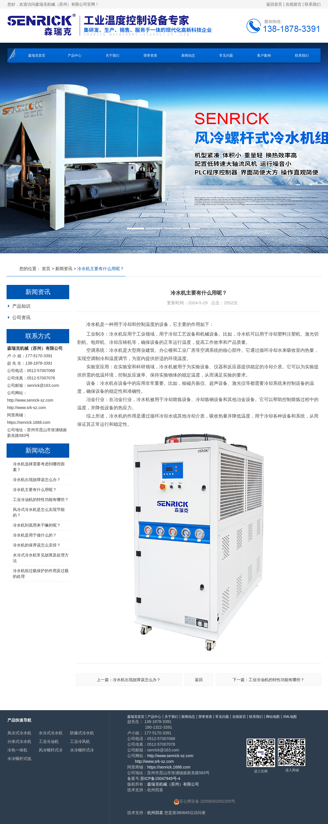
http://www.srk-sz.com (26, 407)
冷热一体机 (17, 750)
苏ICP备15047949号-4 (160, 778)
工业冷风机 (80, 741)
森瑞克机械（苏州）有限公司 (173, 784)
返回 (199, 679)
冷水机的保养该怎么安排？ (37, 545)
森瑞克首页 (36, 55)
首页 (46, 268)
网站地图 (273, 717)
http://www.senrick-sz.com (30, 400)
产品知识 (21, 306)
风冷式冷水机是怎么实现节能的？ (39, 512)
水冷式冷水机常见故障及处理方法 (41, 558)
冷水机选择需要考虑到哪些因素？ (39, 467)
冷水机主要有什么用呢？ (35, 489)
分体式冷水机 (19, 741)
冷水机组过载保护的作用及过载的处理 (41, 573)
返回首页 (274, 4)
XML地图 (290, 717)
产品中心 (74, 55)
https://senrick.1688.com (28, 422)
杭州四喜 (155, 812)
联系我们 (313, 4)
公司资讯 (21, 317)
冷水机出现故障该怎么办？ (37, 479)
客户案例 (264, 55)
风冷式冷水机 (19, 733)
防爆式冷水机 (82, 733)
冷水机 (93, 324)
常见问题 (226, 55)
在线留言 (294, 4)
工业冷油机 (49, 741)
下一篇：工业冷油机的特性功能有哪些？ (268, 679)
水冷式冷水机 (51, 733)
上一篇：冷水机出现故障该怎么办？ (129, 679)
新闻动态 (188, 55)
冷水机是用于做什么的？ (35, 535)
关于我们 (112, 55)
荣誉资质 (150, 55)
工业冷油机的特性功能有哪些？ (41, 499)
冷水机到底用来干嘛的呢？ (37, 525)
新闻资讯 (63, 268)
